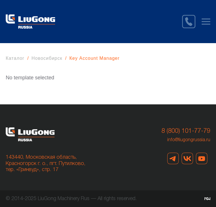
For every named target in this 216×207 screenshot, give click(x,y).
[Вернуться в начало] (30, 21)
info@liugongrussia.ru (188, 140)
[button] (206, 21)
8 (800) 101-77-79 (185, 131)
